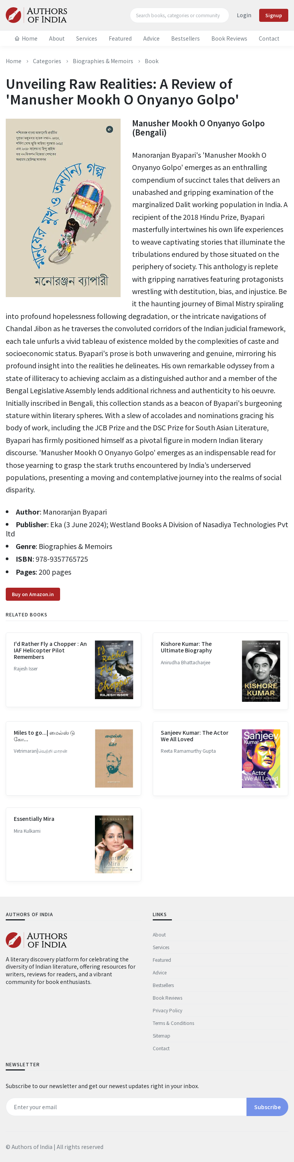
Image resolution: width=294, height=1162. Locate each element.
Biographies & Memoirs (103, 61)
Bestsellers (185, 38)
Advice (151, 38)
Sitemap (161, 1035)
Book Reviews (229, 38)
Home (26, 38)
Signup (273, 15)
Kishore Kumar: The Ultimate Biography (186, 665)
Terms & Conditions (173, 1023)
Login (244, 14)
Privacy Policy (167, 1010)
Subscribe (267, 1107)
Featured (120, 38)
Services (86, 38)
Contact (269, 38)
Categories (47, 61)
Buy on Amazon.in (33, 612)
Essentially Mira (34, 837)
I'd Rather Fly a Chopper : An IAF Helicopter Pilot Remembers (50, 668)
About (57, 38)
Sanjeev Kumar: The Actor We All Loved (195, 754)
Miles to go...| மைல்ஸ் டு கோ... (44, 754)
